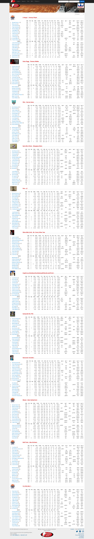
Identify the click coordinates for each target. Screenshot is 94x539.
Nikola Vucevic (15, 57)
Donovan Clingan (15, 318)
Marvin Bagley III (15, 194)
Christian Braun (15, 31)
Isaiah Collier (14, 46)
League (19, 1)
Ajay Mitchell (14, 267)
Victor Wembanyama (16, 364)
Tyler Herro (14, 254)
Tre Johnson (14, 130)
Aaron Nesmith (15, 295)
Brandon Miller (15, 332)
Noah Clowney (15, 44)
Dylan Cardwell (15, 339)
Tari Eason (14, 282)
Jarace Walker (15, 199)
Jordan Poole (15, 93)
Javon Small (14, 331)
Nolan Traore (14, 136)
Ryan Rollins (14, 334)
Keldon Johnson (15, 301)
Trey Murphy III (15, 158)
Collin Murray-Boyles (16, 368)
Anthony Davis (15, 127)
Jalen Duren (14, 320)
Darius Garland (15, 124)
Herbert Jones (15, 132)
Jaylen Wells (14, 141)
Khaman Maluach (15, 221)
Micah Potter (14, 182)
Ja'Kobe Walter (15, 353)
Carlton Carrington (16, 259)
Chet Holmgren (15, 152)
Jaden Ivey (14, 220)
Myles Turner (14, 96)
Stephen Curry (15, 289)
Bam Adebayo (15, 107)
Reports (24, 1)
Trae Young (14, 227)
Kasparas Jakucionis (16, 262)
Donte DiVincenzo (15, 116)
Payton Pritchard (15, 290)
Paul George (14, 342)
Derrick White (15, 165)
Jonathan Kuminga (16, 209)
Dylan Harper (14, 345)
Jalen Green (14, 253)
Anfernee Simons (15, 420)
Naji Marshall (14, 265)
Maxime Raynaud (15, 238)
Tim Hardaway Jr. (15, 372)
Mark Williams (15, 307)
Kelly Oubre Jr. (15, 52)
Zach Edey (14, 216)
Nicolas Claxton (15, 404)
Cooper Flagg (15, 69)
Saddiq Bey (14, 155)
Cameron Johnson (16, 111)
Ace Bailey (14, 383)
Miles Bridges (15, 323)
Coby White (14, 392)
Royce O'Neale (15, 390)
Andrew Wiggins (15, 28)
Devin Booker (15, 75)
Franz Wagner (15, 115)
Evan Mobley (14, 411)
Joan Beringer (15, 212)
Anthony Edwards (16, 249)
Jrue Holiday (14, 118)
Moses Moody (15, 389)
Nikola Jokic (14, 24)
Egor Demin (14, 207)
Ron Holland (14, 198)
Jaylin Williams (15, 309)
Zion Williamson (15, 394)
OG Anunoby (14, 154)
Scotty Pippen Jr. (15, 204)
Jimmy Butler (15, 281)
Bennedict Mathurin (16, 79)
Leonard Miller (15, 38)
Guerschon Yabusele (16, 395)
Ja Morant (14, 347)
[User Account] (63, 1)
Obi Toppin (14, 306)
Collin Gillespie (15, 47)
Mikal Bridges (15, 257)
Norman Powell (15, 412)
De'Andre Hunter (15, 218)
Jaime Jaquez (15, 110)
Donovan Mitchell (15, 419)
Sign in (82, 1)
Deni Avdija (14, 166)
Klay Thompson (15, 304)
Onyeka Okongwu (15, 380)
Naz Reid (14, 168)
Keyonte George (15, 386)
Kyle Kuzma (14, 49)
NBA (32, 1)
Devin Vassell (15, 375)
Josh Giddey (14, 343)
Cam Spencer (15, 163)
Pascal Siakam (15, 113)
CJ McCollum (15, 36)
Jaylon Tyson (15, 138)
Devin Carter (14, 414)
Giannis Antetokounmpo (17, 240)
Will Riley (14, 326)
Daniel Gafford (15, 83)
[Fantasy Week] (79, 14)
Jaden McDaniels (15, 50)
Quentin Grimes (15, 89)
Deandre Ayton (15, 66)
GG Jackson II (15, 176)
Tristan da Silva (15, 298)
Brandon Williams (15, 376)
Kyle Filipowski (15, 151)
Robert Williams (15, 268)
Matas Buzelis (15, 241)
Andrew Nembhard (16, 348)
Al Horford (14, 108)
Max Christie (14, 416)
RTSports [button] (37, 1)
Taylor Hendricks (15, 27)
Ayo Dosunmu (15, 328)
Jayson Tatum (15, 245)
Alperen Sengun (15, 406)
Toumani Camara (15, 325)
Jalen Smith (14, 351)
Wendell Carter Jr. (15, 22)
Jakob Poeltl (14, 237)
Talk (28, 1)
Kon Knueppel (15, 293)
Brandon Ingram (16, 157)
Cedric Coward (15, 82)
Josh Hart (14, 35)
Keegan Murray (15, 224)
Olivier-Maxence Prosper (17, 94)
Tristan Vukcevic (15, 39)
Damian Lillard (15, 263)
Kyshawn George (15, 88)
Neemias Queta (15, 362)
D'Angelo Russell (15, 303)
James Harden (15, 160)
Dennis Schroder (15, 205)
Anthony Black (15, 173)
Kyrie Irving (14, 174)
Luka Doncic (14, 384)
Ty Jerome (14, 177)
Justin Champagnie (16, 42)
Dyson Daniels (15, 196)
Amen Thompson (15, 74)
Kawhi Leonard (15, 367)
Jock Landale (15, 135)
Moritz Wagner (15, 140)
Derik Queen (14, 350)
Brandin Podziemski (16, 373)
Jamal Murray (15, 119)
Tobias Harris (15, 299)
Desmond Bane (15, 287)
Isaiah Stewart (15, 226)
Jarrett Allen (14, 171)
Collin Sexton (15, 184)
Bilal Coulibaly (15, 86)
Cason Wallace (15, 97)
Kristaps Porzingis (15, 243)
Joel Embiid (15, 340)
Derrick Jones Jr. (15, 179)
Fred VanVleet (15, 55)
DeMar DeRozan (15, 260)
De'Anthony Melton (16, 180)
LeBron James (15, 365)
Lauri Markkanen (15, 71)
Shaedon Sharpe (15, 121)
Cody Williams (15, 30)
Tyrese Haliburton (15, 129)
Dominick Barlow (15, 337)
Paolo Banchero (15, 408)
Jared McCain (15, 91)
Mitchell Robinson (15, 193)
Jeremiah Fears (15, 77)
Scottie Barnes (15, 321)
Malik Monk (14, 387)
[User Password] (74, 1)
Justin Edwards (15, 25)
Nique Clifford (15, 201)
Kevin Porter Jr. (15, 162)
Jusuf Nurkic (14, 277)
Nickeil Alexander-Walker (17, 122)
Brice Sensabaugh (16, 72)
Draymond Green (15, 284)
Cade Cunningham (16, 248)
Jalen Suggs (14, 80)
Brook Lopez (14, 378)
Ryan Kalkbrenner (15, 133)
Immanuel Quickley (16, 329)
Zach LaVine (14, 251)
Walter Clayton (15, 213)
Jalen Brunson (15, 33)
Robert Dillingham (15, 215)
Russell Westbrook (16, 292)
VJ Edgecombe (15, 202)
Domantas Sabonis (16, 53)
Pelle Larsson (15, 417)
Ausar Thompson (15, 370)
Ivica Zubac (14, 279)
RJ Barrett (14, 409)
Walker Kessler (15, 67)
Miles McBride (15, 223)
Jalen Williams (15, 285)
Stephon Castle (15, 246)
